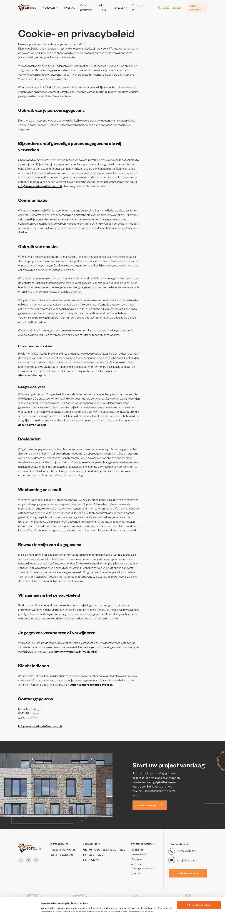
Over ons (136, 873)
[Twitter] (28, 860)
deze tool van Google (32, 424)
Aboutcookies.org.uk (32, 375)
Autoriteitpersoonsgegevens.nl (91, 684)
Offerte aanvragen (195, 7)
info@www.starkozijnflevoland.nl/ (40, 186)
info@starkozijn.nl (187, 860)
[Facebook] (21, 860)
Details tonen (48, 906)
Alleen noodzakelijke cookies (198, 900)
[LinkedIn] (36, 860)
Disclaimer (136, 858)
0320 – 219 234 (186, 851)
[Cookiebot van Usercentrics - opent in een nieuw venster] (20, 906)
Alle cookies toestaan (199, 890)
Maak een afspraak (188, 873)
